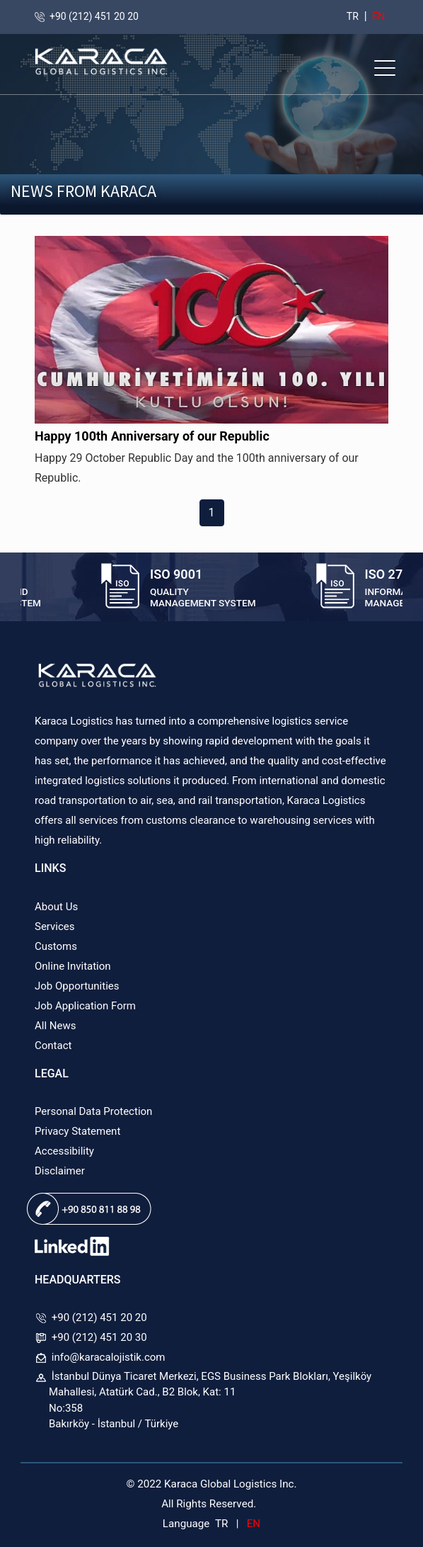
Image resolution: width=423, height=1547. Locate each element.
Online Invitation (73, 966)
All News (55, 1025)
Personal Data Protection (93, 1111)
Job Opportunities (77, 986)
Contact (53, 1045)
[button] (384, 68)
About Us (56, 906)
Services (55, 926)
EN (377, 16)
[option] (182, 588)
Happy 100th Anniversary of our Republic (152, 436)
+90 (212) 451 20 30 (99, 1337)
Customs (56, 946)
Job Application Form (85, 1005)
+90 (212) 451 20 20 (94, 16)
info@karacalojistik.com (109, 1357)
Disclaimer (60, 1170)
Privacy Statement (77, 1131)
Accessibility (64, 1151)
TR (353, 16)
